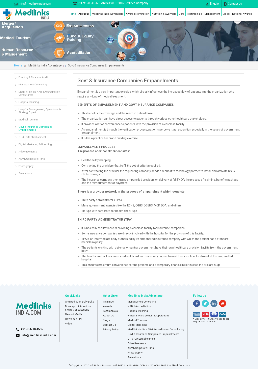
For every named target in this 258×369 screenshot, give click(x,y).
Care (181, 13)
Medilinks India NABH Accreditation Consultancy (39, 93)
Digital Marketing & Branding (35, 144)
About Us (108, 315)
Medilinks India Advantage (107, 13)
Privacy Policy (111, 329)
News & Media (73, 314)
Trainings (108, 301)
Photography (26, 166)
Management (212, 13)
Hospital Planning (29, 102)
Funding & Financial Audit (33, 77)
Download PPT (73, 318)
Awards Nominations (81, 26)
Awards (107, 306)
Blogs (226, 13)
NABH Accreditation (139, 306)
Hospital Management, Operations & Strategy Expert (40, 111)
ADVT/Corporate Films (32, 158)
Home (72, 13)
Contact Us (233, 4)
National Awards (242, 13)
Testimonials (194, 13)
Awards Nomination (137, 13)
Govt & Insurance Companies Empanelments (96, 65)
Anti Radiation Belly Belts (79, 301)
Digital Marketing (137, 324)
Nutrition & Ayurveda (164, 13)
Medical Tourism (28, 119)
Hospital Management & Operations (148, 315)
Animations (25, 173)
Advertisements (28, 151)
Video (68, 323)
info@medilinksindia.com (32, 3)
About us (83, 13)
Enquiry (213, 3)
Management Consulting (33, 84)
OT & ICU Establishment (32, 137)
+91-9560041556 (110, 3)
